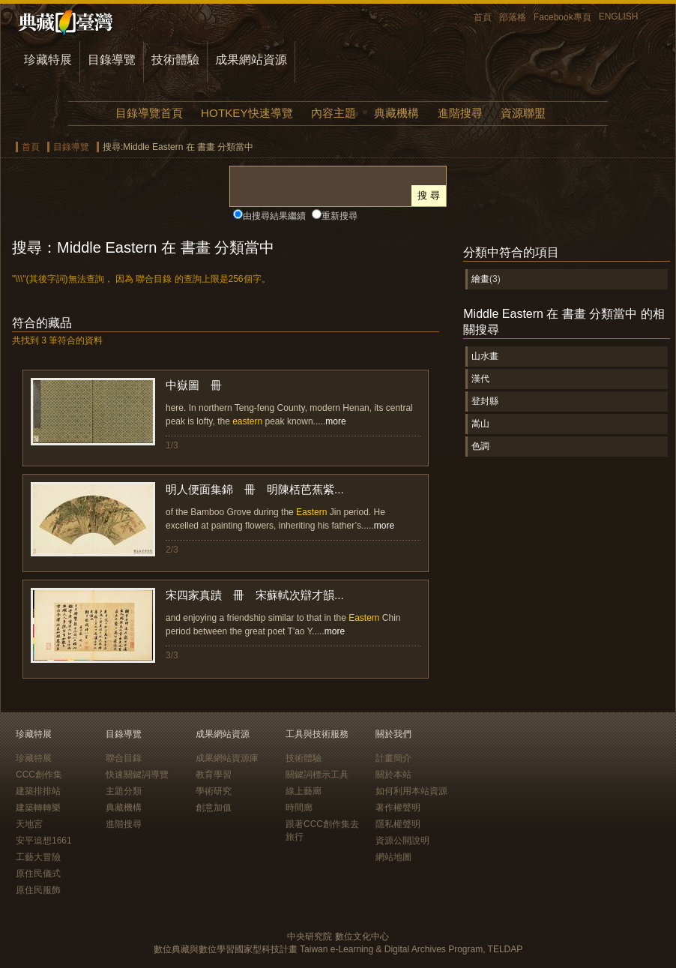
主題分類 (124, 791)
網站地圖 (393, 857)
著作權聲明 (397, 807)
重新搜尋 (339, 216)
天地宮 (29, 824)
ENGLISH (619, 16)
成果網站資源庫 (227, 758)
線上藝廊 (304, 791)
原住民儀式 (38, 873)
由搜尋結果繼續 (274, 216)
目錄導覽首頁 (149, 112)
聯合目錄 (124, 758)
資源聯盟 (523, 112)
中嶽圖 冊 (194, 385)
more (335, 421)
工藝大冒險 (38, 857)
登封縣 (484, 401)
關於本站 (393, 774)
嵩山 (480, 423)
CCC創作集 (39, 774)
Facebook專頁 (562, 17)
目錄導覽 (112, 59)
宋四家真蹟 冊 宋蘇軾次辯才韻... (255, 595)
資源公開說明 (402, 840)
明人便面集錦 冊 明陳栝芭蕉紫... (255, 489)
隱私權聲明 (397, 824)
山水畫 (484, 356)
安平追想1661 (44, 840)
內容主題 (333, 112)
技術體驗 (175, 59)
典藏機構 (396, 112)
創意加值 (214, 807)
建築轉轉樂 (38, 807)
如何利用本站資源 (411, 791)
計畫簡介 (393, 758)
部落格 (512, 17)
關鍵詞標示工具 (317, 774)
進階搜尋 (460, 112)
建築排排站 (38, 791)
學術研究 (214, 791)
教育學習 (214, 774)
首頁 (483, 17)
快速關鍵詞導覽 (137, 774)
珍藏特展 (48, 59)
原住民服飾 (38, 890)
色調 (480, 446)
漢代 (480, 378)
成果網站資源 (251, 59)
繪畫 (480, 279)
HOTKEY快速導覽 (246, 112)
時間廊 (299, 807)
